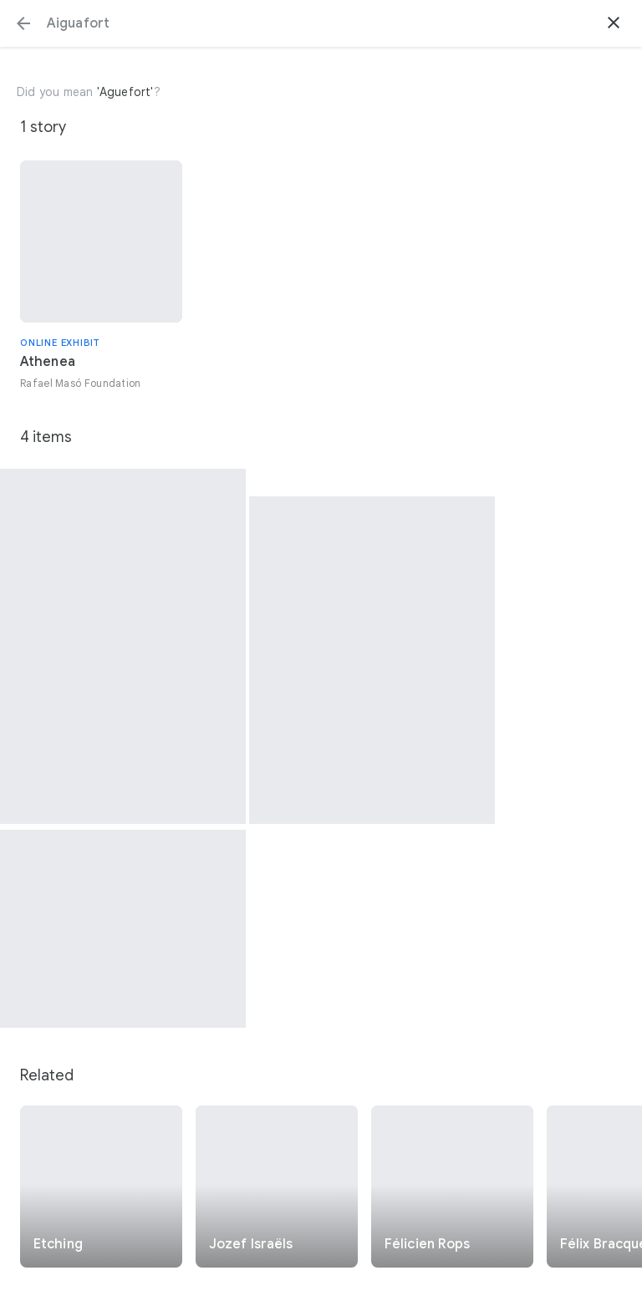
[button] (23, 23)
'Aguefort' (125, 91)
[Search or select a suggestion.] (321, 23)
